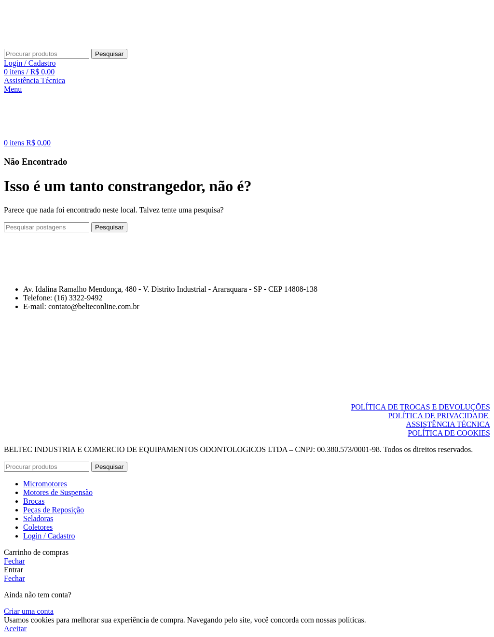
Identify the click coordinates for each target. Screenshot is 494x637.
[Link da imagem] (54, 273)
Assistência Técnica (34, 80)
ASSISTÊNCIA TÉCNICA (448, 424)
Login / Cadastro (49, 536)
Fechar (14, 561)
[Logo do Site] (40, 44)
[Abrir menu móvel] (13, 89)
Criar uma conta (29, 611)
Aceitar (15, 628)
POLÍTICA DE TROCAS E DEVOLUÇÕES (420, 407)
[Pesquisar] (46, 54)
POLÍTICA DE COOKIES (449, 433)
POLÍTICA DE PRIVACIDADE (439, 415)
